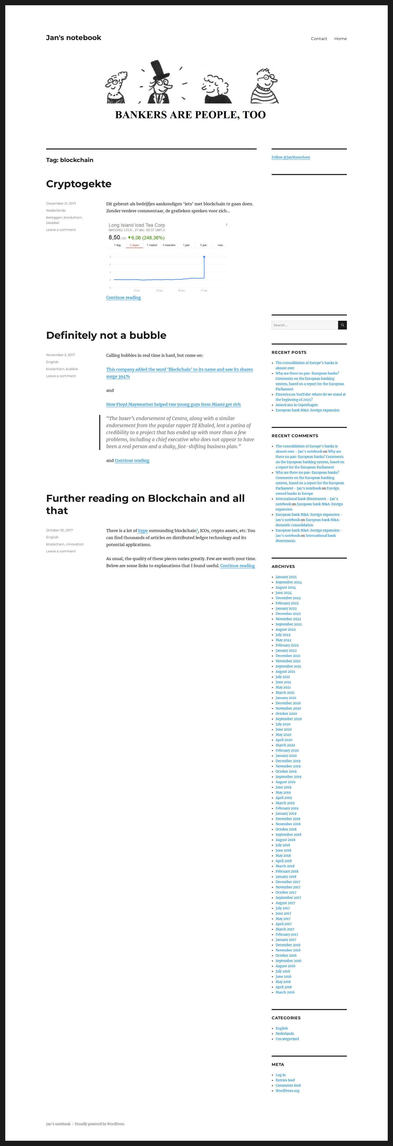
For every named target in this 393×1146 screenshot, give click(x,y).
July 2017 (283, 908)
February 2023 (287, 603)
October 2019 (286, 771)
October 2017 (286, 892)
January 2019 (286, 813)
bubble (72, 369)
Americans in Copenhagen (297, 405)
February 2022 (287, 645)
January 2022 (286, 650)
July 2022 (283, 635)
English (52, 362)
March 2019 (285, 803)
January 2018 (286, 877)
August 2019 (286, 782)
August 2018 (285, 840)
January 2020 (286, 756)
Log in (281, 1075)
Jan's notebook (73, 37)
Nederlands (55, 210)
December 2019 (288, 761)
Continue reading (123, 297)
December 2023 (288, 598)
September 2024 (289, 582)
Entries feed (285, 1080)
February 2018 (287, 871)
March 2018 (285, 866)
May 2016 (283, 982)
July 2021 (283, 677)
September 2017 (288, 898)
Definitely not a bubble (106, 335)
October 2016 (286, 955)
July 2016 (283, 971)
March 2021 (285, 693)
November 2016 (288, 950)
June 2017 (283, 913)
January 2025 (286, 577)
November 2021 (288, 661)
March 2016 (285, 992)
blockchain (73, 217)
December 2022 (288, 614)
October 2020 (286, 714)
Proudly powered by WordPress (100, 1124)
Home (340, 38)
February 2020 (287, 750)
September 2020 (289, 719)
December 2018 (288, 819)
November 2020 (288, 708)
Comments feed (288, 1085)
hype (143, 530)
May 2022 (283, 640)
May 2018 (283, 856)
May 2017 (283, 919)
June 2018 (283, 850)
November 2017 (288, 887)
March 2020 (285, 745)
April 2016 (284, 987)
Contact (319, 38)
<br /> (309, 270)
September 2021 (288, 666)
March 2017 (285, 929)
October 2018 (286, 829)
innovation (75, 544)
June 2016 (283, 976)
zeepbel (52, 223)
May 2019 (283, 792)
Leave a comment (61, 230)
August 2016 (286, 966)
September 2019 (289, 777)
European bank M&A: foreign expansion (308, 410)
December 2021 (288, 656)
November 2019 (288, 766)
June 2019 (283, 787)
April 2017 (284, 924)
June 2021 (283, 682)
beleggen (54, 217)
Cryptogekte (79, 184)
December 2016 (288, 945)
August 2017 (285, 903)
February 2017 (287, 934)
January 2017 (286, 940)
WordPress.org (288, 1091)
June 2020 (284, 729)
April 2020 (284, 740)
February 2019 (287, 808)
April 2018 (284, 861)
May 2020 (283, 735)
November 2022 (288, 619)
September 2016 (289, 961)
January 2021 (286, 698)
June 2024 (284, 593)
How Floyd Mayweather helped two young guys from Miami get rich (173, 404)
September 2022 (289, 624)
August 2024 (286, 587)
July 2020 (283, 724)
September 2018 (288, 835)
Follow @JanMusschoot (291, 157)
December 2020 (288, 703)
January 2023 (286, 608)
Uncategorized (287, 1039)
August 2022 (286, 629)
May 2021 (283, 687)
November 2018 (288, 824)
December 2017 (288, 882)
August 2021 (285, 672)
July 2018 (283, 845)
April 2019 (284, 798)
